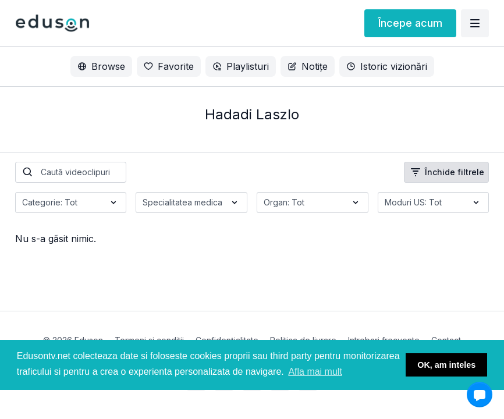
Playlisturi (240, 66)
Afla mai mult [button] (315, 372)
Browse (101, 66)
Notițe (308, 66)
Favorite (169, 66)
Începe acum (410, 23)
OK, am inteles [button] (446, 365)
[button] (479, 394)
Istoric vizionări (386, 66)
